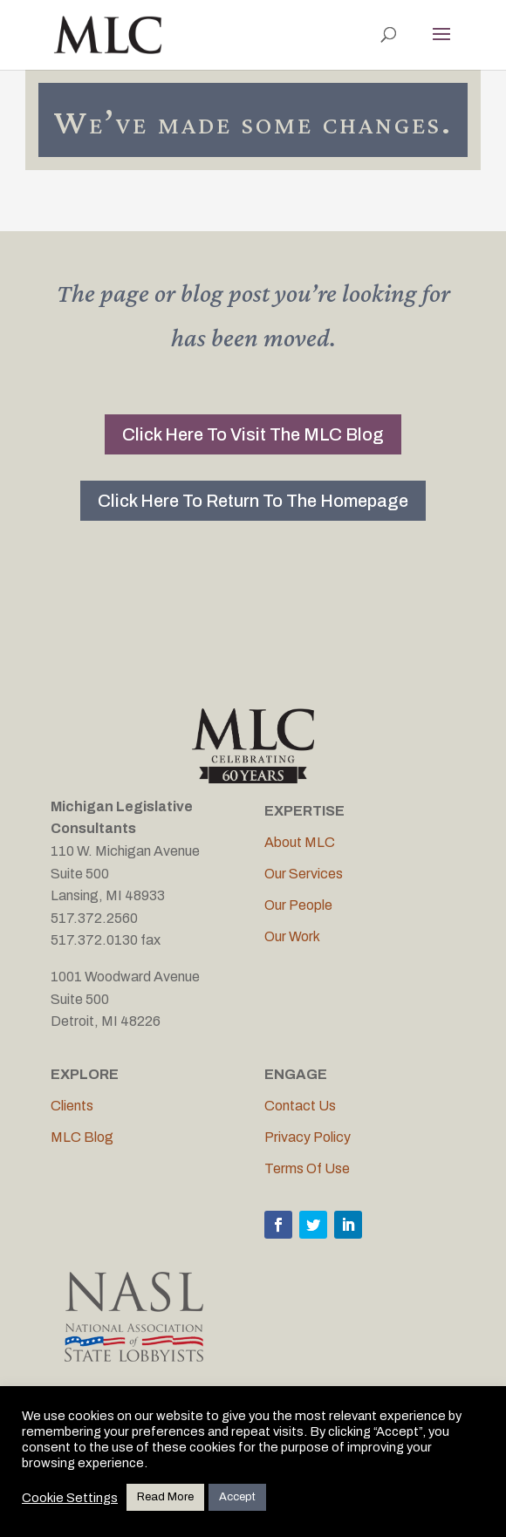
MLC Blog (82, 1137)
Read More (165, 1497)
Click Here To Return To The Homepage (253, 500)
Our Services (303, 873)
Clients (72, 1105)
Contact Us (300, 1105)
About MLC (299, 842)
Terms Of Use (307, 1168)
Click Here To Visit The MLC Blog (253, 434)
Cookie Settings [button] (70, 1498)
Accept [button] (237, 1497)
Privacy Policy (307, 1137)
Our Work (292, 936)
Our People (298, 905)
